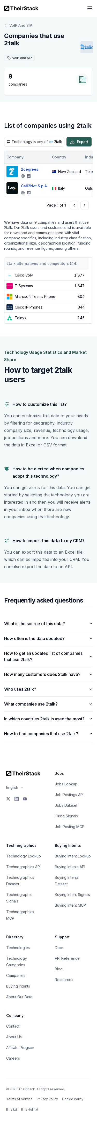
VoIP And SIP (18, 25)
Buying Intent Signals (72, 894)
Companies (15, 975)
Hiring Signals (66, 816)
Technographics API (23, 866)
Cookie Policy (72, 1099)
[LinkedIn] (16, 799)
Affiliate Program (20, 1047)
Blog (59, 969)
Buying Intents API (70, 866)
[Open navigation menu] (90, 8)
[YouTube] (25, 799)
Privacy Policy (47, 1099)
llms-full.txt (29, 1109)
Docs (59, 947)
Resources (64, 979)
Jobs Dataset (66, 805)
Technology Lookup (23, 856)
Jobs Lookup (66, 784)
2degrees (29, 169)
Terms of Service (19, 1099)
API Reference (67, 958)
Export (79, 141)
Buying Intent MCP (70, 905)
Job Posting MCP (69, 826)
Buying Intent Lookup (73, 856)
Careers (13, 1058)
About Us (14, 1037)
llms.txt (11, 1109)
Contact (12, 1026)
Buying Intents (18, 986)
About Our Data (19, 997)
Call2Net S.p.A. (34, 186)
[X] (8, 799)
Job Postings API (69, 794)
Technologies (18, 947)
